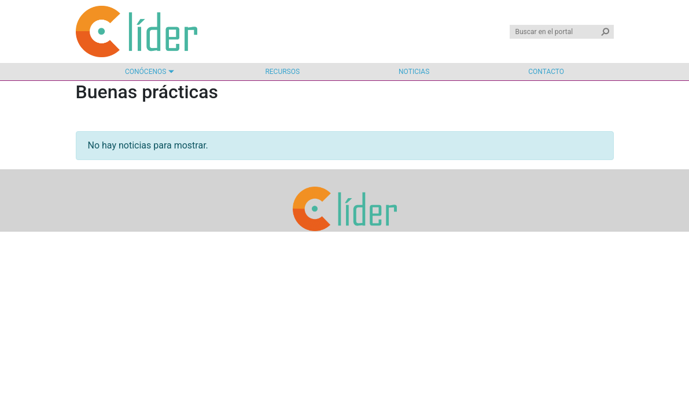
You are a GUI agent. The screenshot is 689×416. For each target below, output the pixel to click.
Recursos (282, 72)
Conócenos (145, 72)
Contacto (546, 72)
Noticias (414, 72)
